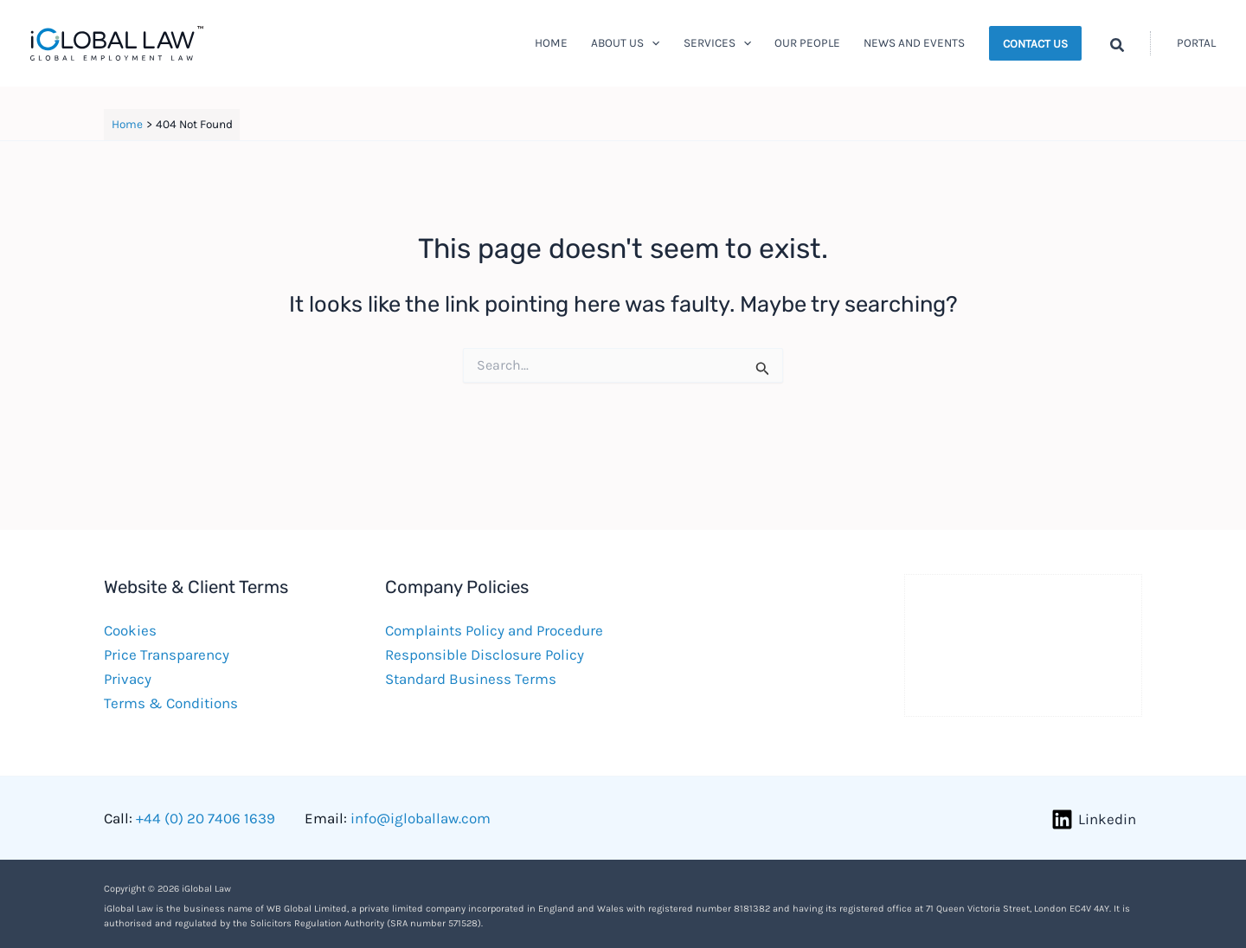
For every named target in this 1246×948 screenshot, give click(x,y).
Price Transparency (166, 654)
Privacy (127, 678)
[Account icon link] (1196, 43)
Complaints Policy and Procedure (494, 630)
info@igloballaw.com (420, 818)
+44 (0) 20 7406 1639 (205, 818)
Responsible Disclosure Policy (484, 654)
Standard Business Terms (470, 678)
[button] (651, 43)
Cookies (130, 630)
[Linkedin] (1093, 819)
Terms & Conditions (171, 703)
